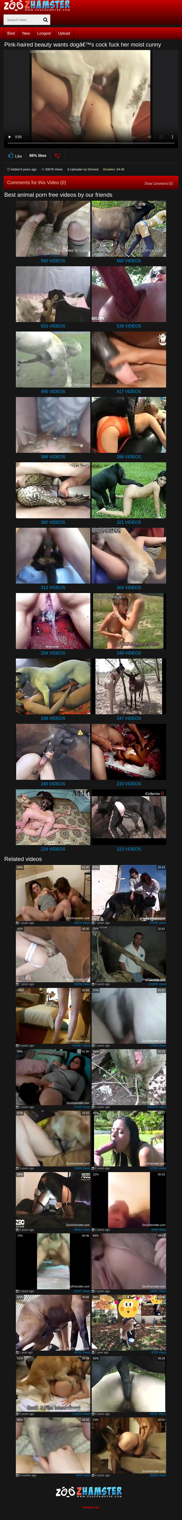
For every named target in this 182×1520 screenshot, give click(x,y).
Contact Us (91, 1507)
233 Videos (129, 783)
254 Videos (53, 653)
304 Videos (129, 587)
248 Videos (53, 718)
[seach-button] (45, 19)
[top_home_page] (39, 5)
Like (14, 155)
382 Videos (53, 522)
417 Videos (129, 391)
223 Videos (129, 849)
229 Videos (53, 849)
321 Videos (129, 522)
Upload (64, 33)
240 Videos (53, 783)
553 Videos (53, 326)
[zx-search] (27, 19)
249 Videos (129, 653)
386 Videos (129, 456)
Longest (44, 33)
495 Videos (53, 391)
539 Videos (129, 326)
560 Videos (53, 260)
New (26, 33)
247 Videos (129, 718)
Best (11, 33)
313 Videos (53, 587)
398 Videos (53, 456)
